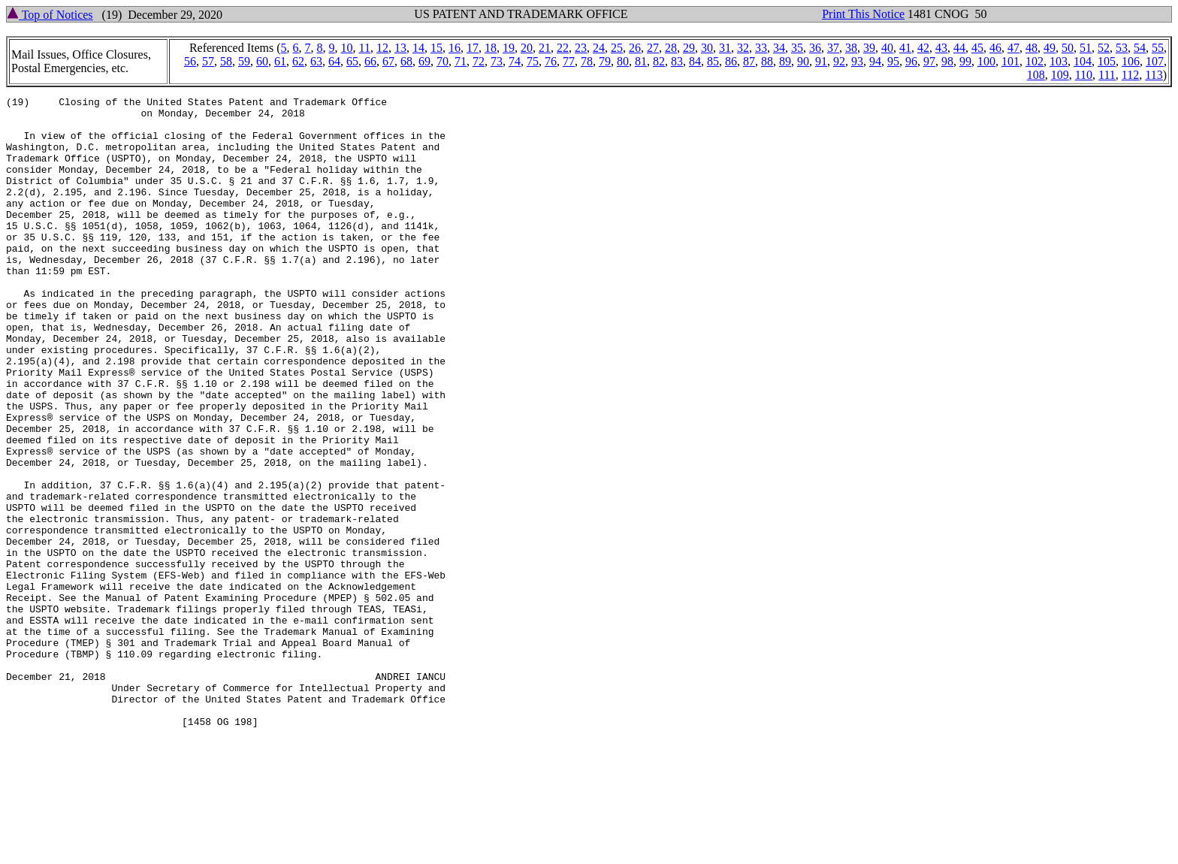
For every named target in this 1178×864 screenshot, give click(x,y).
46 (995, 47)
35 (797, 47)
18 (491, 47)
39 (869, 47)
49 (1050, 47)
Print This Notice (863, 14)
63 (316, 61)
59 (244, 61)
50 (1068, 47)
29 (689, 47)
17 (473, 47)
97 (929, 61)
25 (617, 47)
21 (545, 47)
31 (725, 47)
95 (893, 61)
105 (1107, 61)
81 (641, 61)
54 (1140, 47)
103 (1059, 61)
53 (1122, 47)
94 (875, 61)
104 (1083, 61)
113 (1153, 74)
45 (977, 47)
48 (1031, 47)
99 (965, 61)
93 (857, 61)
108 (1036, 74)
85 (713, 61)
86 (731, 61)
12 (382, 47)
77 (569, 61)
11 (364, 47)
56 (190, 61)
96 (911, 61)
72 (479, 61)
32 (743, 47)
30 (707, 47)
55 (1158, 47)
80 (623, 61)
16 (455, 47)
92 (839, 61)
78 (587, 61)
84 (695, 61)
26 (635, 47)
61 (280, 61)
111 (1107, 74)
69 (424, 61)
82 (659, 61)
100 (986, 61)
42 (923, 47)
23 (581, 47)
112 (1130, 74)
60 (262, 61)
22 (563, 47)
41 (905, 47)
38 (851, 47)
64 (334, 61)
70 (442, 61)
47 (1013, 47)
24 (599, 47)
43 (941, 47)
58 (226, 61)
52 (1104, 47)
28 (671, 47)
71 (461, 61)
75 (533, 61)
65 (352, 61)
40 (887, 47)
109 (1060, 74)
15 (436, 47)
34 (779, 47)
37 (833, 47)
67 (388, 61)
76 (551, 61)
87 (749, 61)
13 (400, 47)
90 (803, 61)
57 (208, 61)
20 (527, 47)
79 (605, 61)
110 (1083, 74)
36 (815, 47)
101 (1010, 61)
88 (767, 61)
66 (370, 61)
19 (509, 47)
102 (1034, 61)
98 (947, 61)
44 (959, 47)
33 (761, 47)
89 (785, 61)
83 (677, 61)
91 (821, 61)
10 (347, 47)
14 (418, 47)
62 (298, 61)
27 (653, 47)
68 (406, 61)
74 (515, 61)
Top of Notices (50, 14)
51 (1086, 47)
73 (497, 61)
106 (1131, 61)
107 (1155, 61)
